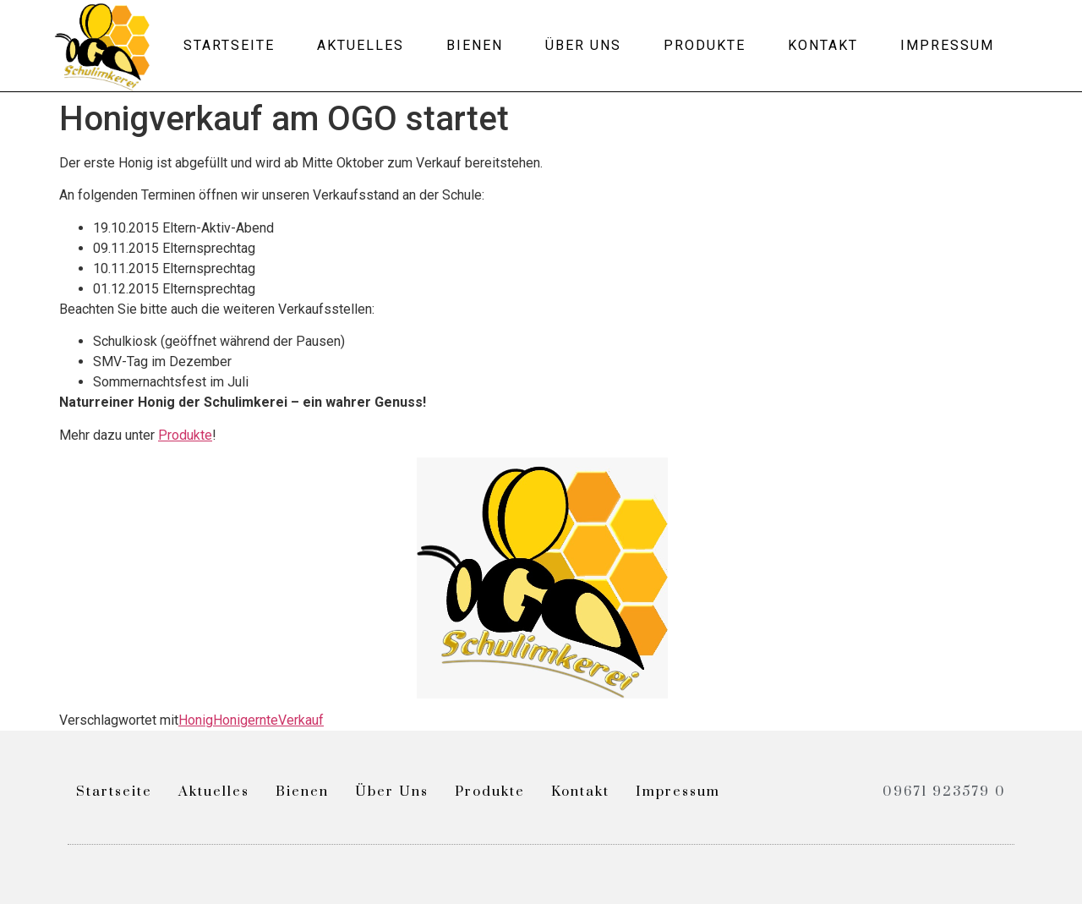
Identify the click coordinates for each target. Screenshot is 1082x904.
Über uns (583, 45)
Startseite (229, 45)
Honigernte (245, 720)
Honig (195, 720)
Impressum (947, 45)
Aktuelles (360, 45)
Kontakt (823, 45)
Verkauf (301, 720)
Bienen (474, 45)
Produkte (705, 45)
